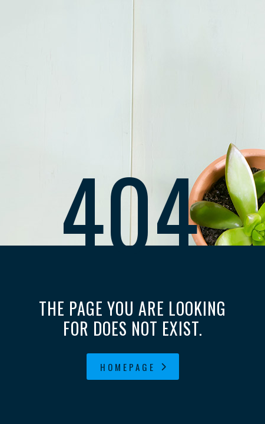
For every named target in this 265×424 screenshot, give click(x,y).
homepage (134, 366)
